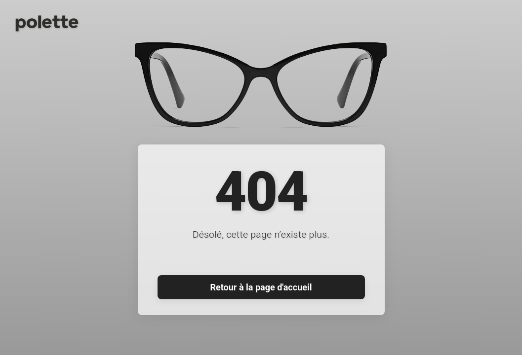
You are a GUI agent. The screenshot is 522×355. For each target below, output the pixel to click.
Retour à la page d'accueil (261, 287)
